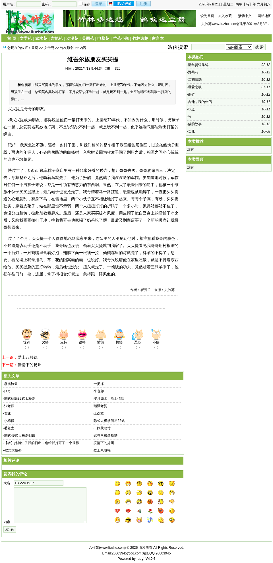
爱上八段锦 (28, 357)
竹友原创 (67, 48)
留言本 (158, 38)
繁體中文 (245, 16)
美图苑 (88, 38)
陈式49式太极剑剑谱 (19, 436)
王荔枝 (99, 413)
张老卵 (9, 406)
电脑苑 (103, 38)
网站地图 (264, 16)
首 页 (11, 38)
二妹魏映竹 (102, 428)
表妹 (7, 413)
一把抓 (99, 384)
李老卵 (99, 391)
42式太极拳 (12, 450)
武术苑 (41, 38)
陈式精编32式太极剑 (19, 399)
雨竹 (191, 94)
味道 (191, 109)
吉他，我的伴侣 (200, 102)
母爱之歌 (195, 87)
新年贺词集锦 (198, 65)
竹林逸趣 (140, 38)
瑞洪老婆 (100, 406)
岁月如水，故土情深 (109, 399)
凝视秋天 (11, 384)
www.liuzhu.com (112, 548)
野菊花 (193, 72)
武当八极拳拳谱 (105, 436)
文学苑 (26, 38)
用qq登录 (121, 3)
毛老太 (9, 428)
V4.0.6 (151, 559)
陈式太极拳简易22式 (109, 421)
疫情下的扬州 (30, 364)
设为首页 (207, 16)
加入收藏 (225, 16)
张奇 (7, 391)
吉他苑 (57, 38)
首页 (34, 48)
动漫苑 (72, 38)
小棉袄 (9, 421)
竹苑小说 (121, 38)
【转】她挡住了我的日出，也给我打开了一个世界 (41, 443)
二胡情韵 (195, 80)
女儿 (191, 131)
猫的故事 (195, 124)
